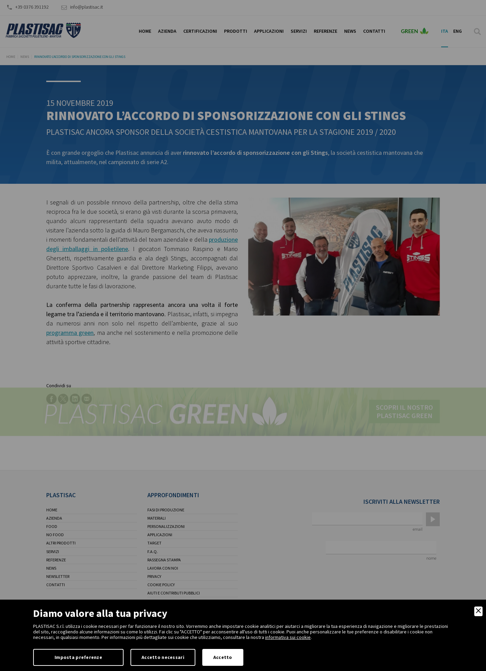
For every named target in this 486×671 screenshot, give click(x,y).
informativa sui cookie (288, 637)
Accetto (222, 657)
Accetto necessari (163, 657)
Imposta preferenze (78, 657)
